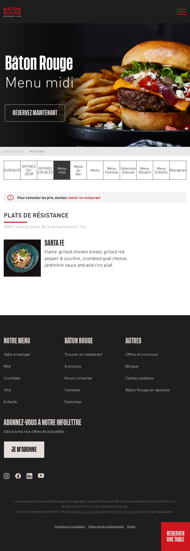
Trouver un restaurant (83, 354)
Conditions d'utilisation (70, 526)
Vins (7, 390)
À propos (73, 366)
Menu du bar (78, 170)
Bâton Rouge (13, 151)
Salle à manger (17, 354)
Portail (131, 526)
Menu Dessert (145, 170)
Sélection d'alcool (128, 170)
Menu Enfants (161, 170)
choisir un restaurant (84, 197)
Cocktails (12, 378)
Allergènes (178, 170)
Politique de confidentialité (86, 511)
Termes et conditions (127, 511)
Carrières (72, 390)
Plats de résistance (36, 214)
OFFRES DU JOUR (29, 170)
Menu (95, 170)
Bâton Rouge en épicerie (147, 390)
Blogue (131, 366)
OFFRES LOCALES (45, 170)
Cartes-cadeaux (139, 378)
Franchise (73, 402)
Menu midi (37, 151)
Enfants (10, 402)
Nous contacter (78, 378)
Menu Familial (111, 170)
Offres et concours (141, 354)
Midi (7, 366)
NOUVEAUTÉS (12, 170)
